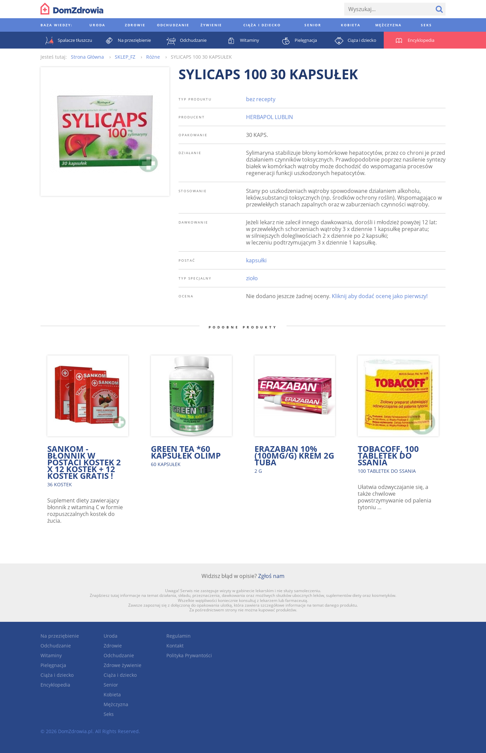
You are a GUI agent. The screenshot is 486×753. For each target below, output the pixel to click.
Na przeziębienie (59, 636)
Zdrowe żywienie (122, 665)
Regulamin (178, 636)
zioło (252, 278)
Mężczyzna (116, 704)
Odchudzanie (55, 645)
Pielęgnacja (53, 665)
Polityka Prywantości (189, 655)
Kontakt (175, 645)
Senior (111, 685)
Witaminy (51, 655)
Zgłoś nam (271, 576)
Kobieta (112, 694)
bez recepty (260, 99)
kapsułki (256, 260)
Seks (109, 714)
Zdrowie (113, 645)
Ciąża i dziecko (57, 675)
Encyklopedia (55, 685)
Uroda (110, 636)
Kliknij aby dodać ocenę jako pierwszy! (380, 296)
